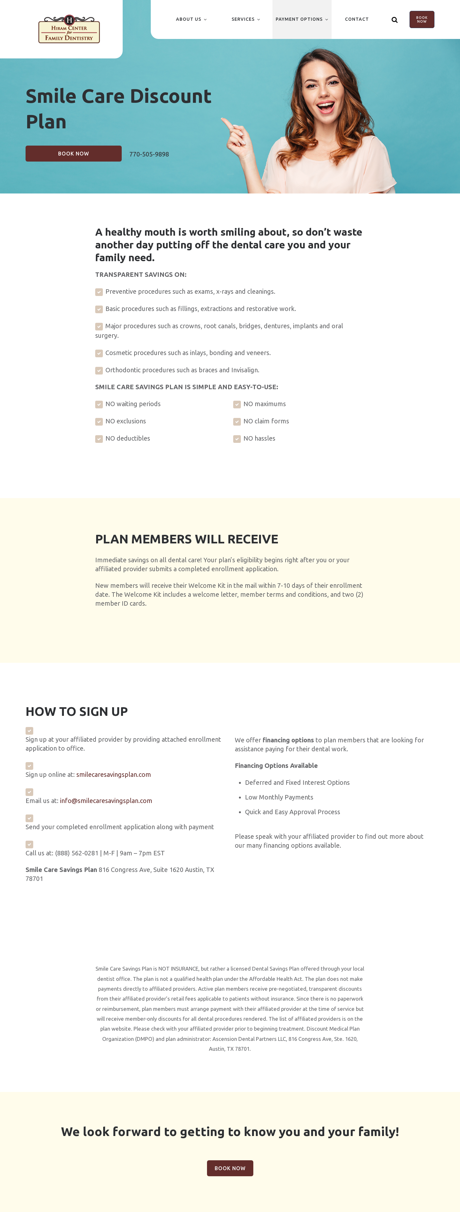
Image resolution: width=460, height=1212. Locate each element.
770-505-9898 (149, 154)
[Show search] (394, 19)
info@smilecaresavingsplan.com (106, 800)
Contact (357, 19)
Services (243, 19)
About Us (188, 19)
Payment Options (299, 19)
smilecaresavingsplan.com (113, 774)
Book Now (422, 19)
